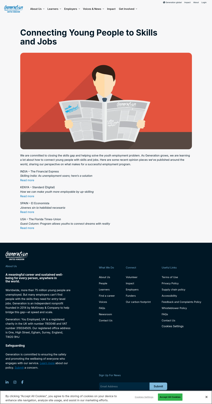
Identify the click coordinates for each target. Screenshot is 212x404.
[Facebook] (22, 382)
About (196, 2)
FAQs (102, 308)
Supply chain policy (173, 289)
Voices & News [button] (93, 8)
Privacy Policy (170, 283)
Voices (103, 302)
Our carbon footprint (138, 302)
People (103, 283)
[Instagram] (14, 382)
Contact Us (105, 320)
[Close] (206, 397)
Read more (27, 180)
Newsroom (105, 314)
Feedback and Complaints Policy (181, 302)
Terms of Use (170, 277)
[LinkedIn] (7, 382)
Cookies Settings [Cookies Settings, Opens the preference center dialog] (144, 397)
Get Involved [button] (128, 8)
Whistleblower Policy (174, 308)
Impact (187, 2)
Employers (71, 8)
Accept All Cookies (170, 397)
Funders (131, 295)
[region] (106, 397)
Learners (54, 8)
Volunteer (131, 277)
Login (204, 2)
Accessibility (169, 295)
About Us (37, 8)
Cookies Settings (173, 326)
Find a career (107, 295)
